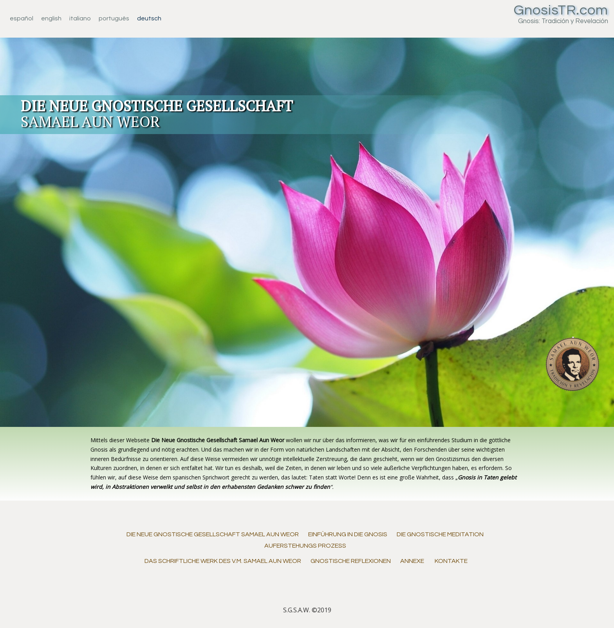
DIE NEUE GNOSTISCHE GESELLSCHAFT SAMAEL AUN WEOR (212, 534)
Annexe (412, 561)
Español (21, 18)
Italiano (80, 18)
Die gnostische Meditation (440, 534)
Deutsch (149, 18)
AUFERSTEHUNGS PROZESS (305, 546)
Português (114, 18)
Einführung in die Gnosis (347, 534)
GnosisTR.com (561, 10)
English (51, 18)
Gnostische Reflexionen (351, 561)
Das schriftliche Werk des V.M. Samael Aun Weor (222, 561)
